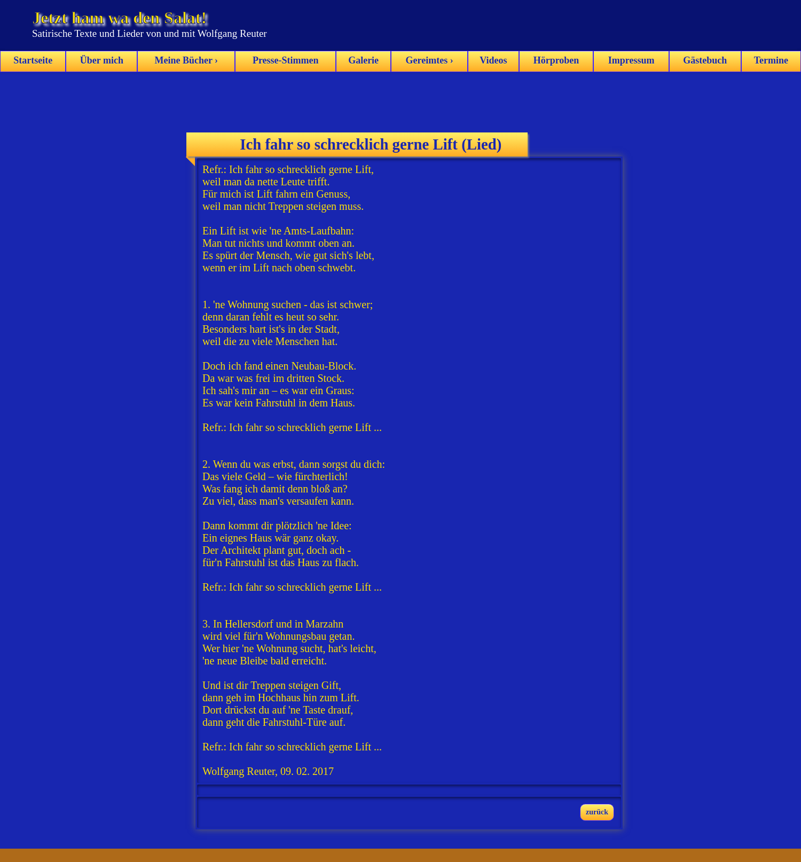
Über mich (101, 60)
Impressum (631, 60)
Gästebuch (705, 60)
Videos (493, 60)
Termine (771, 60)
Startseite (32, 60)
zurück (597, 812)
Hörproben (556, 60)
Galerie (363, 60)
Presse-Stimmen (286, 60)
